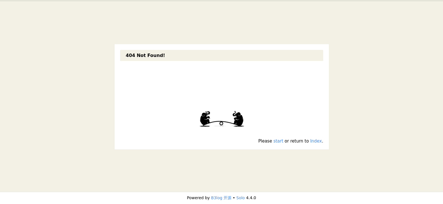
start (278, 141)
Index (316, 141)
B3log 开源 (221, 198)
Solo (240, 198)
